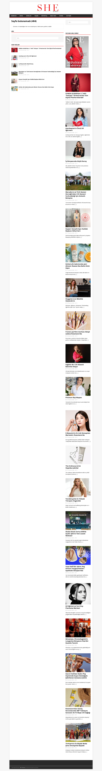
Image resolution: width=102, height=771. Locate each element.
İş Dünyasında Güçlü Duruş (26, 64)
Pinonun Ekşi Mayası (74, 397)
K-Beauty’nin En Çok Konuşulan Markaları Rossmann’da (78, 434)
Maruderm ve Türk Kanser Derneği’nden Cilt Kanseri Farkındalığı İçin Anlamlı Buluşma (40, 72)
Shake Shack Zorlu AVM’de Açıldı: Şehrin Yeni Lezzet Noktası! (76, 534)
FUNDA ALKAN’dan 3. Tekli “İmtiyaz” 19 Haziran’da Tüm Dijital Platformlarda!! (40, 48)
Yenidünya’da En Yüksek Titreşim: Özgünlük (75, 500)
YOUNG (61, 15)
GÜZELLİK (28, 15)
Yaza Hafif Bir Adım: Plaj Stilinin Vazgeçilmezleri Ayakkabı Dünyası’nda (75, 569)
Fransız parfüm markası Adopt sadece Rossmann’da (78, 333)
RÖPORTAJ (44, 15)
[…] (79, 104)
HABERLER (13, 15)
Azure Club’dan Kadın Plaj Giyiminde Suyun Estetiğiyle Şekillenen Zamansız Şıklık (77, 676)
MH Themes (22, 767)
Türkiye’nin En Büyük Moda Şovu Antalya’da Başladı (76, 745)
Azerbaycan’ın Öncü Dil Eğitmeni (27, 56)
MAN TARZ (53, 15)
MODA (21, 15)
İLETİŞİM (68, 15)
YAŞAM (36, 15)
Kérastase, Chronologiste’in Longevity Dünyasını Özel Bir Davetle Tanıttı (77, 641)
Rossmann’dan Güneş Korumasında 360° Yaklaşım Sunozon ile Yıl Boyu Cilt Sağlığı (78, 711)
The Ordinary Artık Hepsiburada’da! (73, 467)
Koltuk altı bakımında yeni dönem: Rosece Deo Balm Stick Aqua (36, 87)
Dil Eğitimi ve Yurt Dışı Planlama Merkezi (74, 607)
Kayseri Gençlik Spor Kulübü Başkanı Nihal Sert (31, 79)
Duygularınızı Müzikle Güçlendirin (74, 300)
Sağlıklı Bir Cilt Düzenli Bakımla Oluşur (75, 366)
